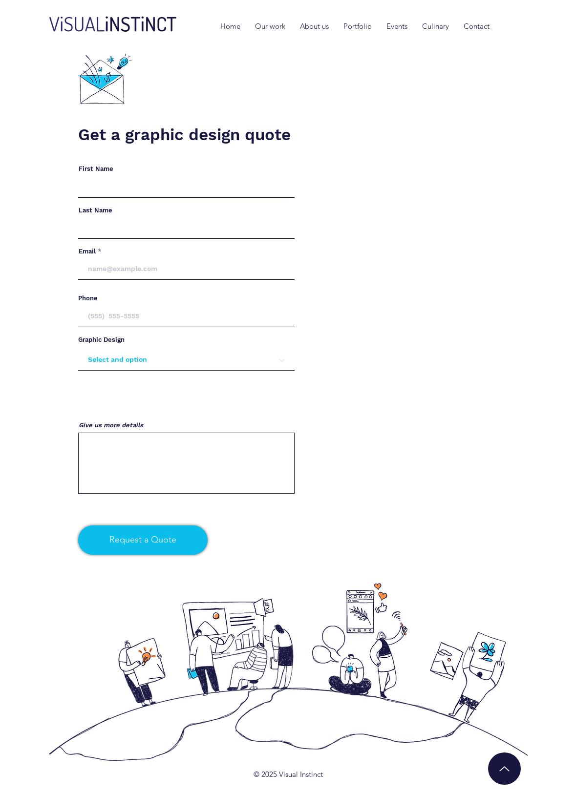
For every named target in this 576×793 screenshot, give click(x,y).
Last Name (95, 210)
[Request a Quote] (143, 540)
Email (87, 251)
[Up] (504, 768)
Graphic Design (101, 339)
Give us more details (111, 425)
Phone (88, 298)
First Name (96, 169)
